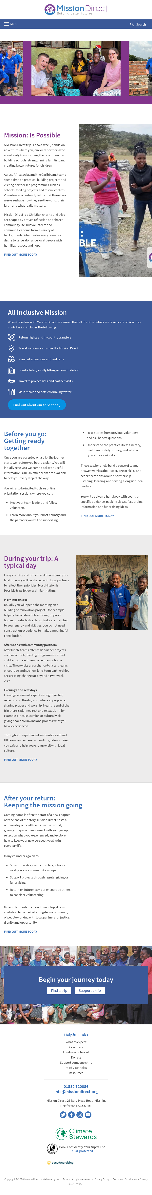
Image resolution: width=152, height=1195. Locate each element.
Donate (76, 1057)
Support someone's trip (76, 1062)
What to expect (76, 1042)
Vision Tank (62, 1179)
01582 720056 (76, 1086)
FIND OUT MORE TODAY (20, 254)
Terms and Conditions (125, 1179)
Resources (76, 1073)
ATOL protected (82, 1150)
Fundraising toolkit (76, 1052)
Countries (76, 1047)
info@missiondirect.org (76, 1091)
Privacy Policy (101, 1179)
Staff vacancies (76, 1067)
